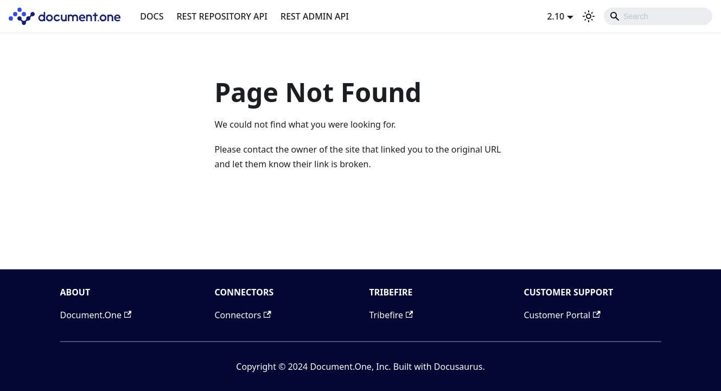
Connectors (243, 315)
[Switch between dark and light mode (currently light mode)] (588, 16)
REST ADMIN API (314, 16)
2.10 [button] (555, 16)
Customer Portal (562, 315)
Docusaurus (458, 367)
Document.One (96, 315)
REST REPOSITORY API (222, 16)
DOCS (151, 16)
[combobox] (658, 16)
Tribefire (391, 315)
